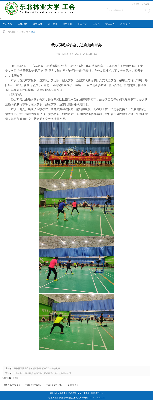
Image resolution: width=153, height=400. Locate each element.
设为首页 (135, 4)
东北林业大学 (73, 385)
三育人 (96, 24)
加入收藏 (145, 4)
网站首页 (7, 24)
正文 (33, 32)
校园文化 (125, 24)
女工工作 (110, 24)
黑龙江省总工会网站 (12, 385)
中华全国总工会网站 (54, 385)
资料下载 (67, 24)
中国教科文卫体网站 (33, 385)
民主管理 (52, 24)
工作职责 (22, 24)
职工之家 (82, 24)
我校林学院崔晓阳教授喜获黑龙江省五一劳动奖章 (37, 368)
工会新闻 (23, 32)
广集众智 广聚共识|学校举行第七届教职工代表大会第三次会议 (42, 373)
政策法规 (37, 24)
